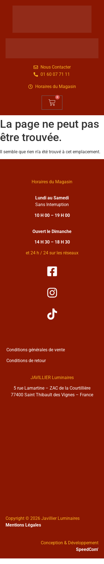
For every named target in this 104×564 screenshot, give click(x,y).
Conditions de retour (26, 360)
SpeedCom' (87, 549)
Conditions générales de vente (35, 349)
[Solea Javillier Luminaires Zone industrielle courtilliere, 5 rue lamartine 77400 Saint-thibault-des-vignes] (52, 452)
